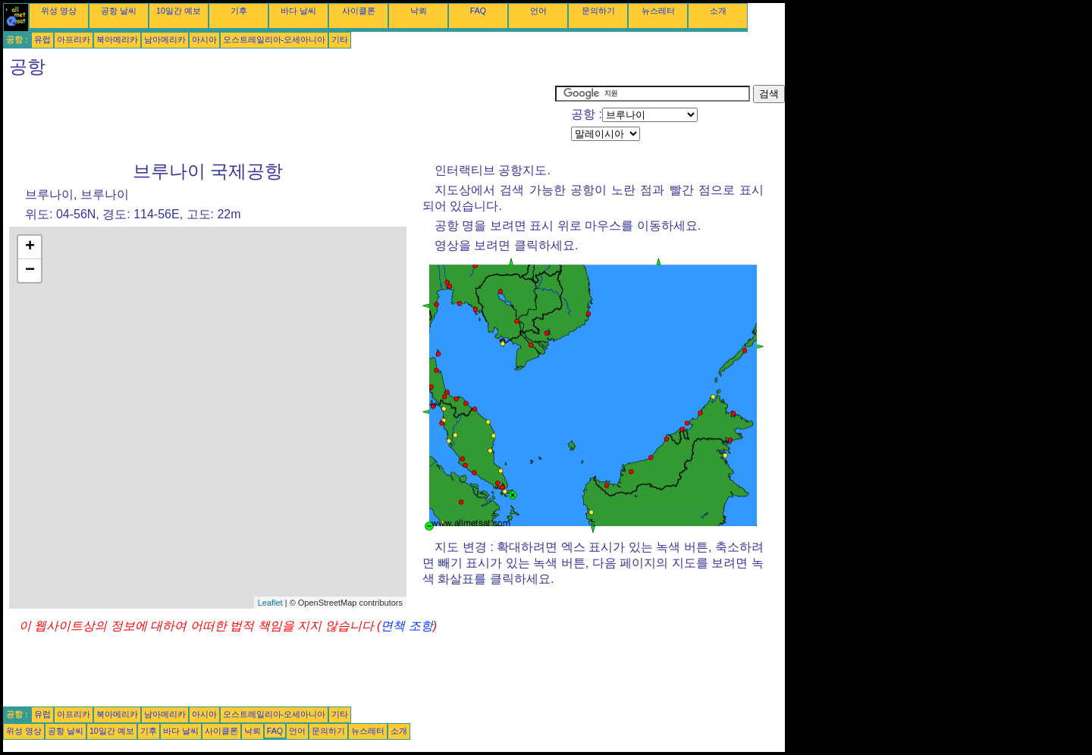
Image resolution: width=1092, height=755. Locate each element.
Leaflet (270, 602)
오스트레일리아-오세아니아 (274, 39)
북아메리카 (117, 39)
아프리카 (73, 39)
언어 (538, 10)
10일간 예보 (178, 10)
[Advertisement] (279, 119)
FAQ (478, 10)
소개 (718, 10)
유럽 (42, 39)
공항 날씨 (118, 10)
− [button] (30, 270)
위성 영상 (59, 10)
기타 (339, 39)
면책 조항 (406, 625)
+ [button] (30, 247)
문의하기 (598, 10)
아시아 (204, 39)
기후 (239, 10)
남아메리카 (165, 39)
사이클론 (358, 10)
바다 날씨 (298, 10)
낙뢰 (418, 10)
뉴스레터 (658, 10)
